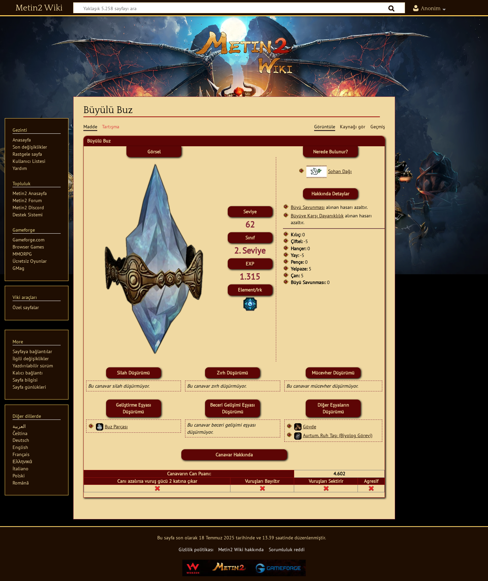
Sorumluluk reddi (287, 549)
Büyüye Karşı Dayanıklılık (317, 215)
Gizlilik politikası (196, 549)
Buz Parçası (116, 426)
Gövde (309, 426)
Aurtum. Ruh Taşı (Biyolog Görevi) (337, 435)
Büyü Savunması (308, 207)
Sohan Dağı (340, 171)
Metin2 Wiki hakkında (241, 549)
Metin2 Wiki (39, 8)
